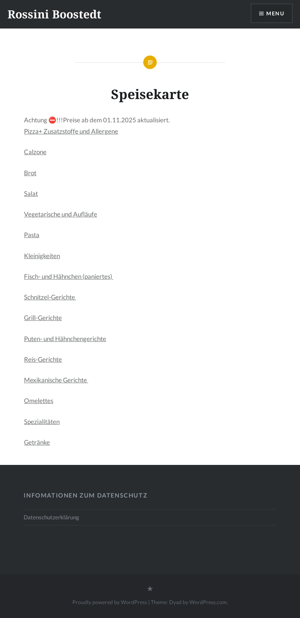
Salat (31, 193)
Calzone (35, 152)
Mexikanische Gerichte (56, 380)
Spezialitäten (42, 422)
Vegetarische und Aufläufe (60, 214)
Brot (30, 173)
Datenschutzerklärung (51, 517)
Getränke (37, 442)
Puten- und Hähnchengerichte (65, 339)
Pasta (31, 235)
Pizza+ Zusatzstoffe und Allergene (71, 131)
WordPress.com (208, 602)
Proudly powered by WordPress (109, 602)
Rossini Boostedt (54, 14)
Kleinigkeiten (42, 256)
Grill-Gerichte (43, 318)
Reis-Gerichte (43, 359)
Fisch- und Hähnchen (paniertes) (68, 276)
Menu (275, 13)
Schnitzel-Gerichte (50, 297)
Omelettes (38, 400)
